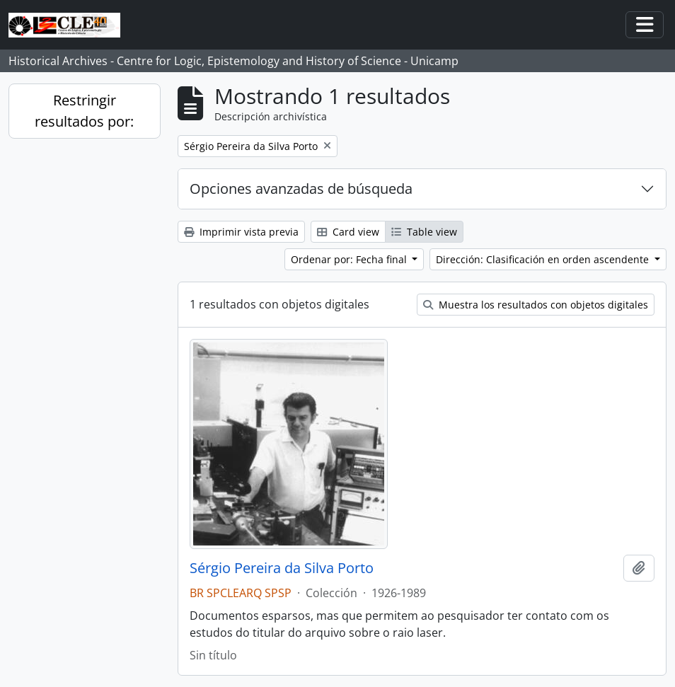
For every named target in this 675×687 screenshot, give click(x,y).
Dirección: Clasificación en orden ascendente (544, 259)
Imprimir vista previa (241, 231)
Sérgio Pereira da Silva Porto (282, 568)
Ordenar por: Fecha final (350, 259)
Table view (424, 231)
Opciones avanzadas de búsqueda (301, 188)
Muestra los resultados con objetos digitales (535, 304)
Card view (348, 231)
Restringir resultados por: (84, 111)
